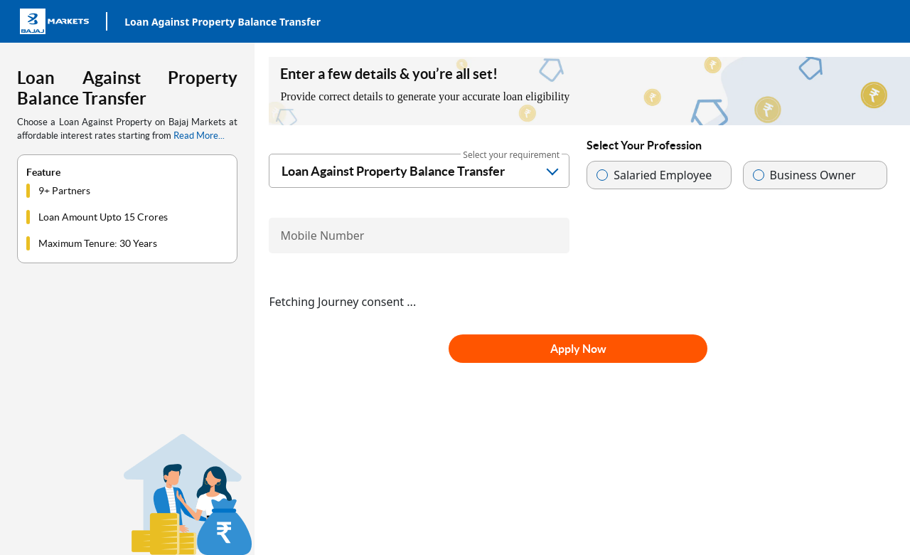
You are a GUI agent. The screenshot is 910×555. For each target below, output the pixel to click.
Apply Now (578, 348)
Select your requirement (511, 155)
